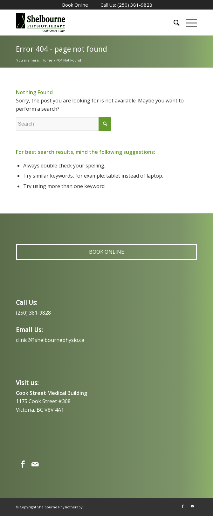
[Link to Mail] (192, 506)
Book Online (74, 5)
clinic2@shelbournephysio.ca (50, 339)
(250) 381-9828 (33, 312)
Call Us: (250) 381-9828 (125, 5)
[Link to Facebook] (183, 506)
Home (47, 60)
